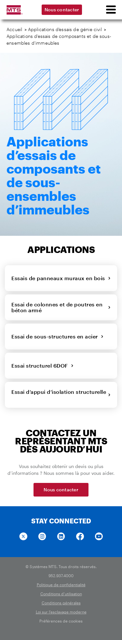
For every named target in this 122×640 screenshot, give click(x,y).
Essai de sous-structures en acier (57, 336)
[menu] (110, 9)
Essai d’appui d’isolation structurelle (61, 395)
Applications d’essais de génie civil (65, 29)
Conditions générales (61, 602)
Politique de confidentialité (61, 584)
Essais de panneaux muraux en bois (61, 278)
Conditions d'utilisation (61, 593)
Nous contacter (62, 9)
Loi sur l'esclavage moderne (61, 612)
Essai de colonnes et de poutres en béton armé (61, 307)
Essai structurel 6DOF (42, 365)
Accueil (14, 29)
